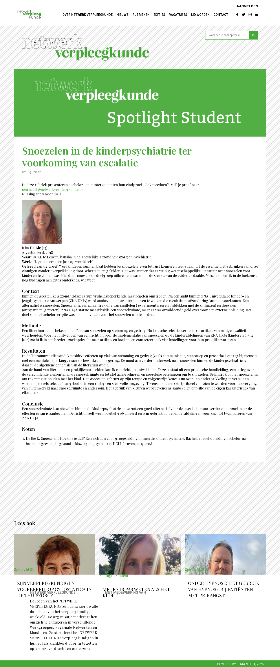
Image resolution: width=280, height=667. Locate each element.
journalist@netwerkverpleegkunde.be (52, 189)
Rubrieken (141, 14)
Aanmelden (247, 6)
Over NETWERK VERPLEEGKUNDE (87, 14)
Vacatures (178, 14)
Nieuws (122, 14)
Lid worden (200, 14)
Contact (221, 14)
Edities (159, 14)
